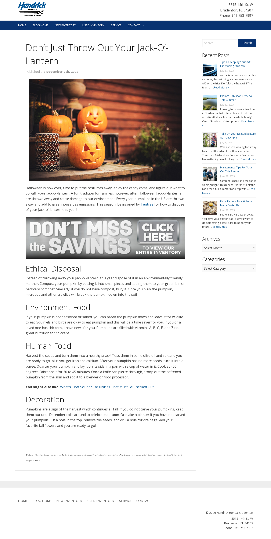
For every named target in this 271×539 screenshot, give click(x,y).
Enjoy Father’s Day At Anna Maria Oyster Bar (236, 203)
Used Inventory (93, 25)
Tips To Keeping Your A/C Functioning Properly (235, 64)
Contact (134, 25)
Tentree (147, 204)
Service (116, 25)
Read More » (221, 87)
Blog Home (40, 25)
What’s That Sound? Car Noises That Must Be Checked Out (107, 387)
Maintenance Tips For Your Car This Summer (236, 169)
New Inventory (65, 25)
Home (22, 25)
